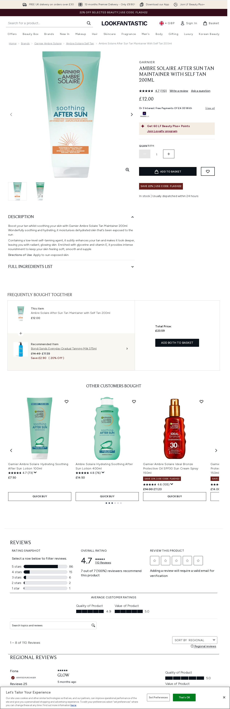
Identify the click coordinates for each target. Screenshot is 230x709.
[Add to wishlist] (208, 171)
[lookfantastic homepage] (124, 23)
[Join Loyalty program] (180, 131)
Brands (25, 43)
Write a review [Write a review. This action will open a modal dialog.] (179, 91)
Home (12, 43)
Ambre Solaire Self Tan (80, 43)
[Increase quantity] (168, 154)
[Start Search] (89, 23)
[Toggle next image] (132, 114)
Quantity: (147, 146)
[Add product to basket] (168, 171)
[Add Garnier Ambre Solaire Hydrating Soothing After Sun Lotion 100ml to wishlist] (66, 401)
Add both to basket (177, 342)
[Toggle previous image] (11, 114)
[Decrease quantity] (144, 154)
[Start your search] (49, 23)
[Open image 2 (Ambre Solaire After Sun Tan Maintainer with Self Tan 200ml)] (40, 191)
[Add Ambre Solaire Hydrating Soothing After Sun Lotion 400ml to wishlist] (134, 401)
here (73, 705)
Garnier (147, 62)
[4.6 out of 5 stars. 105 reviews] (156, 484)
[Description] (71, 217)
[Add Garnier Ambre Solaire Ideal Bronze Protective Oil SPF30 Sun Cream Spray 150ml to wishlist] (201, 401)
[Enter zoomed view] (127, 169)
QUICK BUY (40, 496)
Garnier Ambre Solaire (47, 43)
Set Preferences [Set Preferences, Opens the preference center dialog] (158, 697)
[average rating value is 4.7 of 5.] (149, 91)
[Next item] (216, 450)
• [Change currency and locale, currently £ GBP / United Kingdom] (167, 23)
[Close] (224, 697)
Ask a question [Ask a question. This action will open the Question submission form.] (200, 91)
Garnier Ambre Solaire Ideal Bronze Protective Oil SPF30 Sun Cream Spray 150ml (170, 468)
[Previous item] (11, 450)
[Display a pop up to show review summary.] (35, 472)
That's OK (184, 697)
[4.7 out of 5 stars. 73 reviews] (20, 473)
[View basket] (211, 23)
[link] (188, 23)
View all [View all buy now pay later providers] (210, 108)
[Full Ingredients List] (71, 267)
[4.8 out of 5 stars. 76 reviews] (88, 473)
